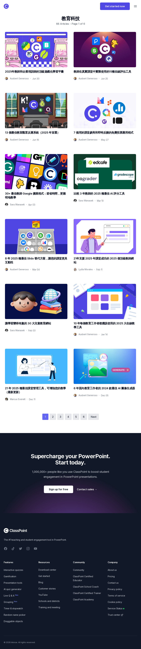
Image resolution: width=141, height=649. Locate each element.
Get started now (115, 6)
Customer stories (47, 588)
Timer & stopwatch (13, 608)
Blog (40, 582)
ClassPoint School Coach (86, 586)
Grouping (10, 602)
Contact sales (87, 489)
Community (78, 570)
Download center (47, 569)
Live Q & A (11, 595)
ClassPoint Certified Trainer (87, 593)
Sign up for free (58, 489)
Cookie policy (115, 602)
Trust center (115, 615)
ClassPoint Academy (83, 599)
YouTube (43, 594)
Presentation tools (13, 582)
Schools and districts (49, 601)
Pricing (111, 576)
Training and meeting (49, 607)
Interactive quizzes (13, 570)
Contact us (113, 582)
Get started (44, 576)
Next (93, 416)
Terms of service (116, 595)
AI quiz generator (12, 589)
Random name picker (15, 615)
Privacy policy (115, 589)
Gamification (10, 576)
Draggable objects (13, 621)
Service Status (116, 608)
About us (112, 570)
